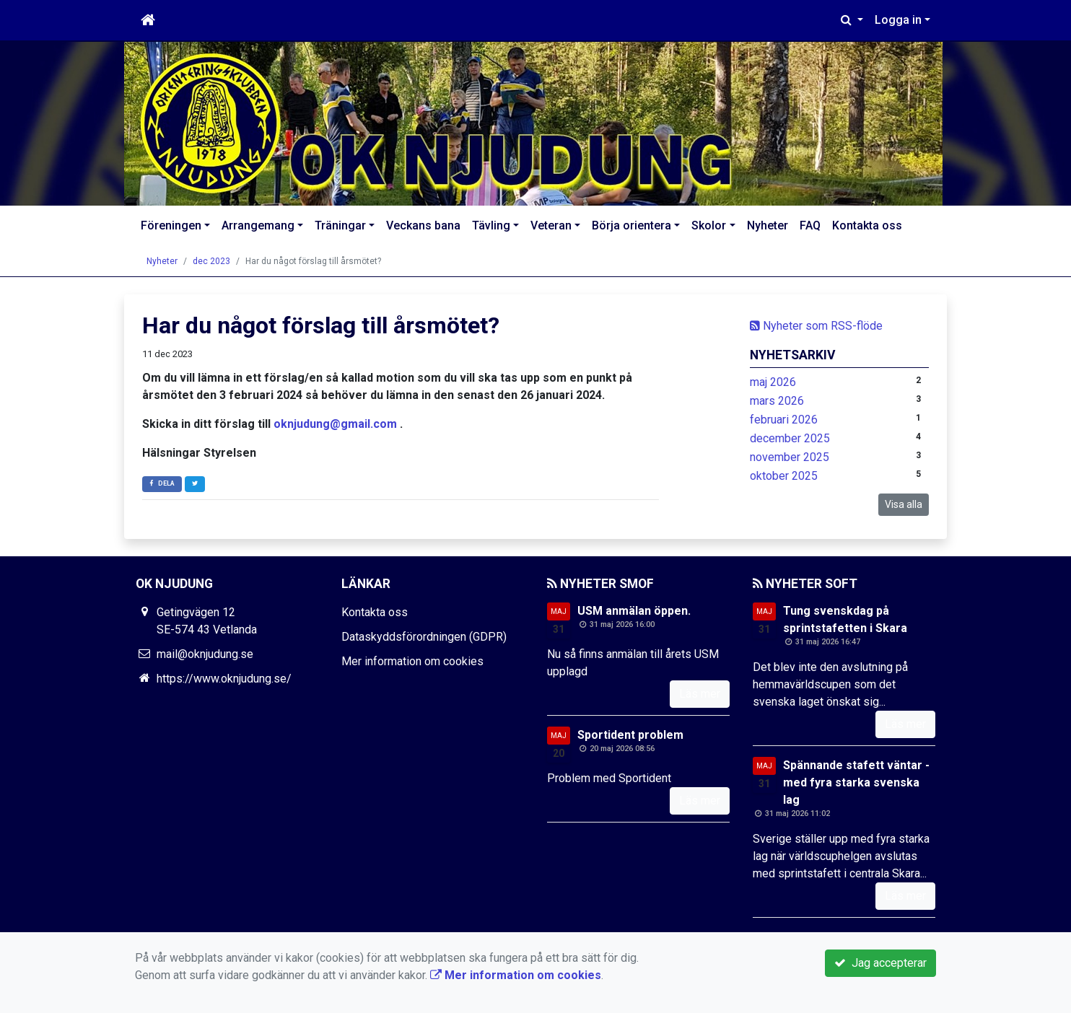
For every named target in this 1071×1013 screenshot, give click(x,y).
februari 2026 (784, 419)
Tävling (491, 225)
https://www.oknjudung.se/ (224, 678)
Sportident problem (630, 735)
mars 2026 (777, 401)
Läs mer (699, 694)
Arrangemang (258, 225)
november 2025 (789, 457)
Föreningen (171, 225)
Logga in (898, 20)
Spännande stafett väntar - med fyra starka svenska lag (856, 782)
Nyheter (767, 225)
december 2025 (790, 438)
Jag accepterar (880, 963)
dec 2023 (211, 261)
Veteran (551, 225)
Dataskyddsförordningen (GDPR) (424, 637)
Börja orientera (631, 225)
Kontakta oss (867, 225)
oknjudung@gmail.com (335, 424)
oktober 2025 (784, 476)
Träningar (340, 225)
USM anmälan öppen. (634, 611)
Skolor (708, 225)
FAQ (810, 225)
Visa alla (903, 504)
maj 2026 (773, 382)
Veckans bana (423, 225)
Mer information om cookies (412, 661)
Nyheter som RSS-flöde (816, 326)
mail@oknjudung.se (205, 654)
